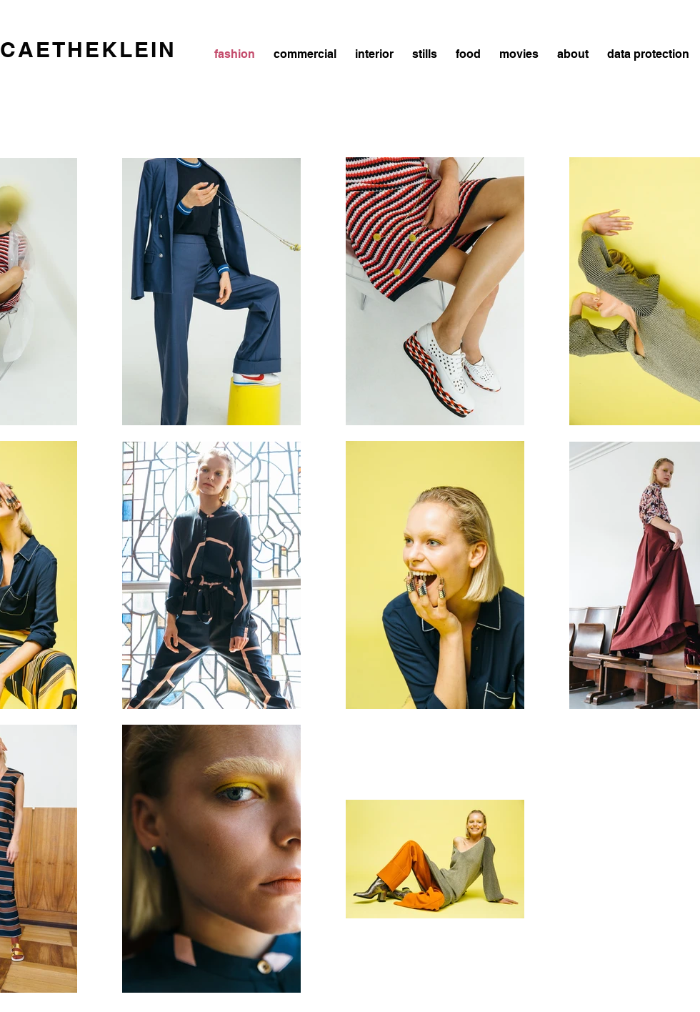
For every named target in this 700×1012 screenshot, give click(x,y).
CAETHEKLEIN (88, 49)
